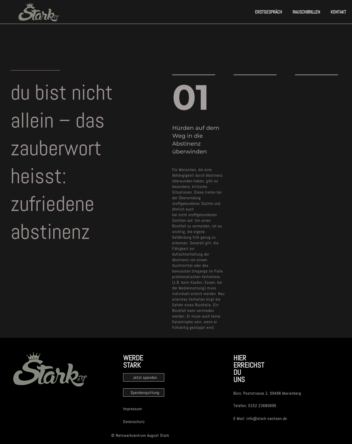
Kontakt (338, 12)
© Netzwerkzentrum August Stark (140, 435)
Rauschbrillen (306, 12)
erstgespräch (268, 12)
